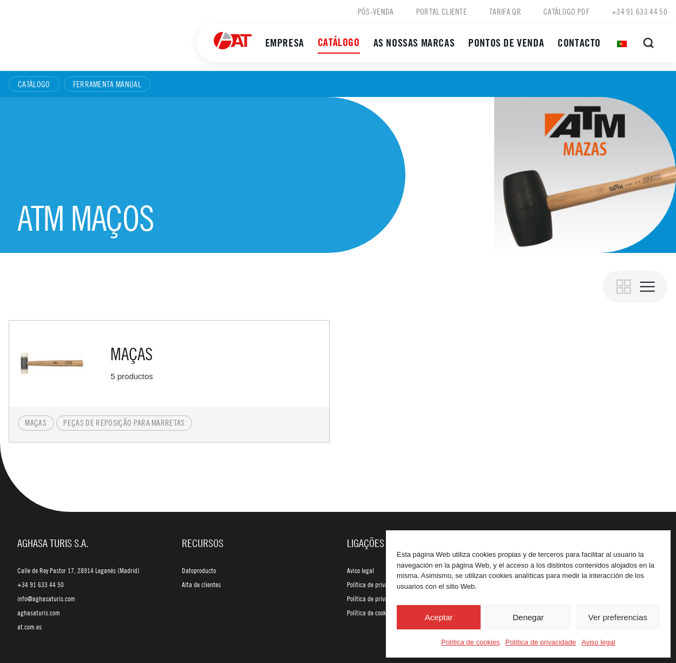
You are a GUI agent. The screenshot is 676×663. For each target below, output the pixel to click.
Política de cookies (470, 642)
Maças (36, 422)
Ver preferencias (617, 617)
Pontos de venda (506, 42)
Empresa (284, 42)
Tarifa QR (505, 11)
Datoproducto (199, 570)
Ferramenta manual (107, 84)
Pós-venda (376, 11)
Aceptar (439, 617)
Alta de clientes (201, 584)
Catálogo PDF (566, 11)
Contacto (579, 42)
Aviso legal (598, 642)
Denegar (528, 617)
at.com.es (29, 626)
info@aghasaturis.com (46, 598)
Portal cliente (441, 11)
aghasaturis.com (38, 612)
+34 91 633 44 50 (639, 11)
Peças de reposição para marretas (124, 422)
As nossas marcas (414, 42)
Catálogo (339, 42)
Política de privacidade (540, 642)
